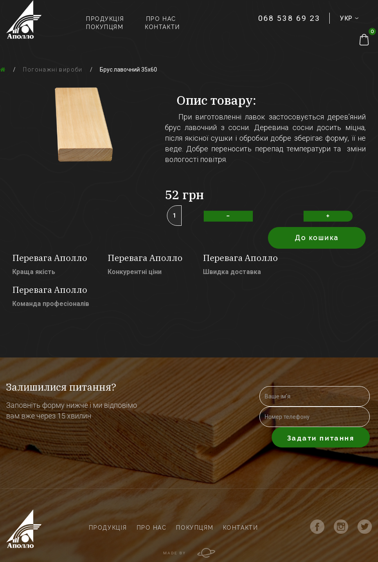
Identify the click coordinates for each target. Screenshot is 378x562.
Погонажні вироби (52, 69)
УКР (348, 18)
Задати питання (321, 438)
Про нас (161, 19)
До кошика (317, 238)
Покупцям (104, 27)
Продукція (105, 19)
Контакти (162, 27)
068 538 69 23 (289, 18)
